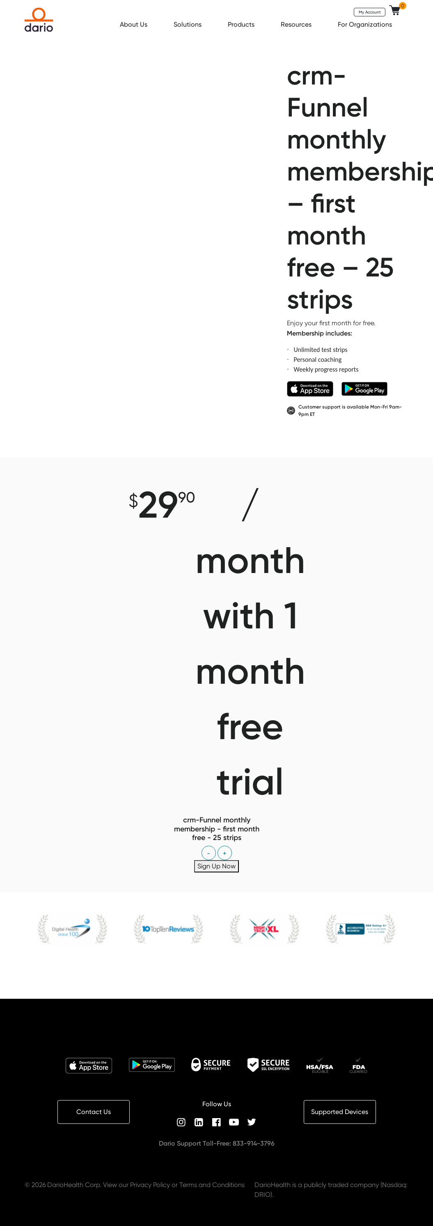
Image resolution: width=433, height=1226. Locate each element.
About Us (134, 24)
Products (242, 24)
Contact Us (93, 1112)
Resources (297, 24)
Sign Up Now (216, 866)
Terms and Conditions (212, 1185)
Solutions (188, 24)
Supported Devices (339, 1112)
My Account (370, 11)
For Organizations (366, 24)
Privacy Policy (150, 1185)
